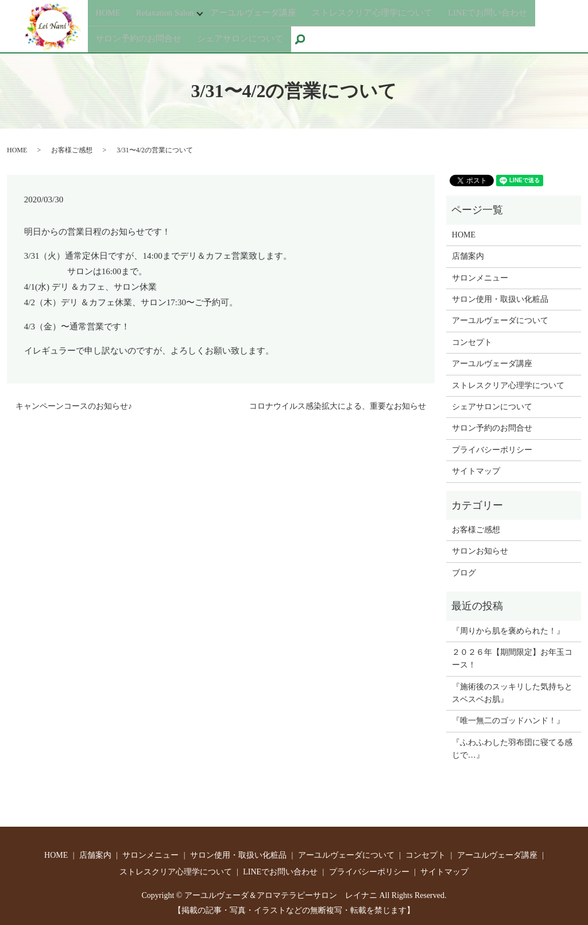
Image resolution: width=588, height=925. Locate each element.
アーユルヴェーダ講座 (262, 15)
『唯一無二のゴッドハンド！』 (508, 720)
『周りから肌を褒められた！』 (508, 629)
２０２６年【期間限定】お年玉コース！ (512, 658)
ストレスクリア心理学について (387, 15)
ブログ (464, 572)
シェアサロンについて (247, 35)
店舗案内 (468, 255)
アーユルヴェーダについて (500, 320)
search (314, 37)
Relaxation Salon (168, 15)
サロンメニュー (480, 276)
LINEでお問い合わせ (508, 15)
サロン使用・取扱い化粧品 (500, 298)
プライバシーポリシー (492, 449)
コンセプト (472, 341)
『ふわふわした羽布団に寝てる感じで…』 (512, 748)
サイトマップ (476, 470)
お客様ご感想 (71, 149)
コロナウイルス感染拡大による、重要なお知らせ (337, 405)
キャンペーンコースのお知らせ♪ (74, 405)
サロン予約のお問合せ (141, 35)
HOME (108, 15)
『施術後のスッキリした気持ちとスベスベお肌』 (512, 692)
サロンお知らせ (480, 550)
